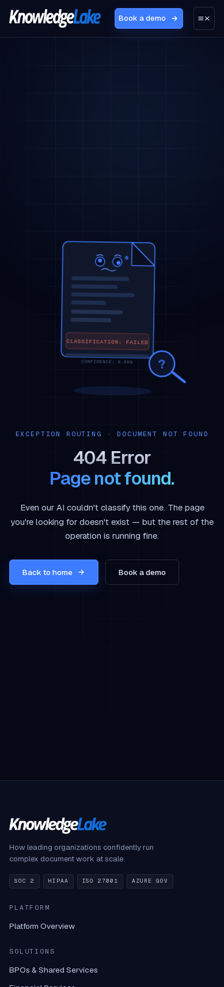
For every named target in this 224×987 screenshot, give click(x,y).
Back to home (53, 572)
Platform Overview (42, 926)
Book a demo (149, 18)
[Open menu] (204, 18)
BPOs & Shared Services (53, 970)
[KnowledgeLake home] (55, 18)
